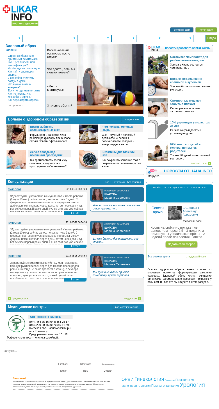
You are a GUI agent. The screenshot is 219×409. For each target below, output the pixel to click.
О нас (127, 360)
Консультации (150, 38)
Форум (199, 38)
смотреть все (15, 105)
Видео (211, 38)
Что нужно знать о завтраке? (19, 86)
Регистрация (206, 29)
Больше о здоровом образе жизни (38, 119)
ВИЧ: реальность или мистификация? (21, 64)
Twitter (184, 195)
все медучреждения (126, 307)
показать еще (199, 163)
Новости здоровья (36, 38)
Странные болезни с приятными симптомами (23, 57)
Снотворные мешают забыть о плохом (185, 102)
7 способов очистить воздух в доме (21, 79)
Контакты (139, 360)
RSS (193, 195)
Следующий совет (196, 256)
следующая (130, 298)
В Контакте (175, 195)
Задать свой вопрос (181, 244)
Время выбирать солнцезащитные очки (45, 128)
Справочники (124, 38)
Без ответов (134, 182)
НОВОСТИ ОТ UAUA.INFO (188, 171)
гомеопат (14, 189)
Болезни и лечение (94, 38)
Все (107, 182)
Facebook (166, 195)
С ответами (118, 182)
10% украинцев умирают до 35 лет (190, 124)
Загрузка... (10, 350)
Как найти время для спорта (21, 73)
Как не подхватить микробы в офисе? (20, 95)
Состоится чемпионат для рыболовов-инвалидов (189, 58)
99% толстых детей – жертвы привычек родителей (185, 148)
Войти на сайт (182, 29)
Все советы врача (159, 256)
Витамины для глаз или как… (119, 153)
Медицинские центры (27, 307)
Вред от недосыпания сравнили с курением (186, 80)
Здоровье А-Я (64, 38)
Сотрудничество (157, 360)
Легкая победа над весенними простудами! (46, 153)
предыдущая (20, 298)
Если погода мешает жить (24, 90)
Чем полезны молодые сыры (118, 128)
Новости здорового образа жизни (187, 48)
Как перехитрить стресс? (23, 100)
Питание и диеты (178, 38)
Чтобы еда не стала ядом (24, 68)
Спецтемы (12, 38)
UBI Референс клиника (45, 316)
